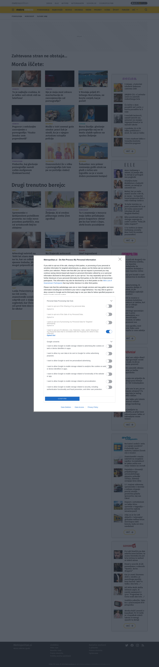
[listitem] (79, 301)
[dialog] (79, 333)
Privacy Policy (93, 407)
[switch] (109, 306)
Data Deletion (66, 407)
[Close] (120, 260)
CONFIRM (62, 399)
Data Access (79, 407)
